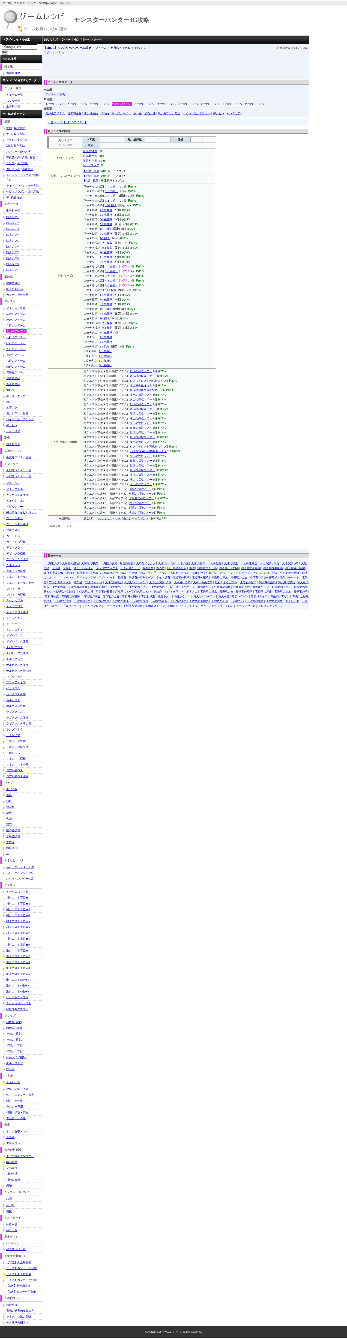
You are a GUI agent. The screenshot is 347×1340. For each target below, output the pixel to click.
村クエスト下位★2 (18, 903)
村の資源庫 (13, 1179)
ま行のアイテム (188, 104)
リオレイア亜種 (16, 741)
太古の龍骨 (198, 563)
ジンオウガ (13, 588)
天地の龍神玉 (113, 582)
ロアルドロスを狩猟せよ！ (146, 380)
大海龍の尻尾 (109, 563)
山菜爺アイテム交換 (18, 457)
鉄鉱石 (122, 577)
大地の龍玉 (231, 563)
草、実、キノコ (121, 113)
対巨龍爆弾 (127, 563)
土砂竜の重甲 (178, 601)
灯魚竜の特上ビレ (65, 591)
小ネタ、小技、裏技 (18, 1316)
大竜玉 (67, 568)
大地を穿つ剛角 (269, 563)
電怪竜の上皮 (238, 577)
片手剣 (10, 140)
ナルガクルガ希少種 (18, 670)
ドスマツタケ (112, 606)
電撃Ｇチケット (289, 577)
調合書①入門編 (229, 568)
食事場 (10, 1137)
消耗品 (105, 113)
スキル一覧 (13, 100)
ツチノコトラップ (238, 573)
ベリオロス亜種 (16, 694)
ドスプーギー (71, 606)
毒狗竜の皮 (52, 596)
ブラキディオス (16, 682)
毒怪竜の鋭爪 (208, 591)
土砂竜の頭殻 (255, 601)
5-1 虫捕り (106, 224)
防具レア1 (12, 217)
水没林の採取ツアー (142, 376)
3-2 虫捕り (111, 200)
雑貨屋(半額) (90, 155)
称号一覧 (11, 1230)
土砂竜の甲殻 (101, 601)
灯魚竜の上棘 (241, 587)
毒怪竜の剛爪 (244, 591)
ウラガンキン (14, 518)
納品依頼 (11, 1162)
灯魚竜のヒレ (142, 591)
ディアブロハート (104, 577)
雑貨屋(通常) (90, 151)
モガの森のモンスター (20, 1156)
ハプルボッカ (14, 676)
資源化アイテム (55, 113)
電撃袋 (78, 582)
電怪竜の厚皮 (219, 577)
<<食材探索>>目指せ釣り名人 (148, 451)
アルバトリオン (16, 500)
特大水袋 (223, 596)
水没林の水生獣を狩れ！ (145, 390)
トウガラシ (230, 582)
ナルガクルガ (14, 659)
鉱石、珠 (150, 113)
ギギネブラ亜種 (16, 553)
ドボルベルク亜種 (17, 641)
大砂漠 (10, 842)
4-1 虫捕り (106, 233)
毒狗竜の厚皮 (92, 596)
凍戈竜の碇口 (248, 582)
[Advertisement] (128, 65)
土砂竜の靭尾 (219, 601)
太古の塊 (182, 563)
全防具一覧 (13, 106)
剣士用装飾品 (14, 289)
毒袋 (295, 596)
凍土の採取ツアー (141, 394)
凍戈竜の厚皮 (60, 587)
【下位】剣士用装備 (18, 1262)
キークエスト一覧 (17, 891)
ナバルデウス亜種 (17, 653)
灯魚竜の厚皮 (222, 587)
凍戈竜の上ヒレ (138, 587)
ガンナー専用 (14, 1106)
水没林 (10, 807)
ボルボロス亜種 (16, 706)
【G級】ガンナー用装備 (21, 1291)
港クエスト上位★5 (18, 974)
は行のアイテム (166, 104)
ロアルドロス (14, 770)
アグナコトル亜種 (17, 494)
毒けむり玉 (148, 596)
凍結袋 (157, 591)
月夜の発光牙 (189, 573)
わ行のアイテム (254, 104)
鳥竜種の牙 (111, 573)
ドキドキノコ (189, 591)
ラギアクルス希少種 (18, 723)
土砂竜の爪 (237, 601)
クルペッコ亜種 (16, 571)
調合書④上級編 (295, 568)
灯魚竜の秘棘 (104, 591)
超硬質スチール (207, 568)
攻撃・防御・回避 (17, 1089)
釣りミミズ (105, 518)
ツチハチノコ (260, 573)
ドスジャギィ (14, 618)
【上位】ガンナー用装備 (21, 1280)
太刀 (9, 134)
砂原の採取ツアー (141, 371)
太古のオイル (166, 563)
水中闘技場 (13, 836)
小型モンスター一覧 (18, 476)
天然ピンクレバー (135, 582)
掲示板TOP (13, 73)
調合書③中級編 (273, 568)
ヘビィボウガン (16, 191)
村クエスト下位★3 (18, 909)
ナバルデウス (14, 647)
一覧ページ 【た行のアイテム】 (67, 122)
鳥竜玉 (97, 573)
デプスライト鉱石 (159, 577)
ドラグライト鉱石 (222, 606)
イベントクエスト (17, 997)
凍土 (9, 812)
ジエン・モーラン (17, 576)
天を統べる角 (182, 582)
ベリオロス (13, 688)
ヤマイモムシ (123, 518)
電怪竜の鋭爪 (181, 577)
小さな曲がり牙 (130, 568)
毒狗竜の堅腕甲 (71, 596)
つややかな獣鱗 (289, 573)
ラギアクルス (14, 711)
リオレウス (13, 752)
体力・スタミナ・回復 (20, 1094)
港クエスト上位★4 (18, 968)
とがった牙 (171, 591)
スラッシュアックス (18, 175)
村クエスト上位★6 (18, 927)
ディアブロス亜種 (17, 612)
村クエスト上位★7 (18, 933)
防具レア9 (12, 264)
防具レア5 (12, 240)
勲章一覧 (11, 1224)
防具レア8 (12, 258)
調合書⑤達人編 (53, 573)
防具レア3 (12, 229)
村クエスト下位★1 (18, 897)
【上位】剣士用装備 (18, 1274)
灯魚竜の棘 (86, 591)
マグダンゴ (141, 518)
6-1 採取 (105, 346)
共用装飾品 (13, 283)
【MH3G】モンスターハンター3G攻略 (67, 47)
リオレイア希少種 (17, 747)
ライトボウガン (16, 185)
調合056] (89, 518)
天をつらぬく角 (202, 582)
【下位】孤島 (91, 171)
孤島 (9, 795)
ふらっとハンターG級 (19, 878)
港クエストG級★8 (17, 991)
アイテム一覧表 (55, 94)
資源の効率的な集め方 (20, 1310)
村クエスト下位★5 (18, 921)
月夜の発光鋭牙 (168, 573)
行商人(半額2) (14, 1051)
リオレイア (13, 735)
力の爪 (160, 568)
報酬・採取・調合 (17, 1112)
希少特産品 (91, 113)
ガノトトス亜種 (16, 541)
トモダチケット (199, 606)
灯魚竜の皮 (204, 587)
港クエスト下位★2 (18, 956)
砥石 (218, 582)
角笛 (274, 573)
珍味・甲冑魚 (128, 573)
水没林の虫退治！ (141, 385)
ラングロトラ (14, 729)
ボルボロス (13, 700)
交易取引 (11, 1168)
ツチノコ (219, 573)
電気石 (254, 577)
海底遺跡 (11, 848)
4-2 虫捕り (111, 280)
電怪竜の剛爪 (200, 577)
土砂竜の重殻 (159, 601)
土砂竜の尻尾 (140, 601)
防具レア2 (12, 223)
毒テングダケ (240, 596)
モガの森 (11, 789)
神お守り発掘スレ (17, 1322)
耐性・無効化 (14, 1100)
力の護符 (147, 568)
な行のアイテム (144, 104)
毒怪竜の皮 (226, 591)
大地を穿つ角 (290, 563)
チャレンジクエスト (18, 1003)
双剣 (9, 145)
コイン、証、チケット (197, 113)
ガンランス (13, 169)
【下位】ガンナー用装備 (21, 1268)
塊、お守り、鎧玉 (169, 113)
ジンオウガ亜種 (16, 594)
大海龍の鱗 (52, 563)
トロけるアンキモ (269, 606)
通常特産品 (74, 113)
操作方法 (19, 128)
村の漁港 (11, 1173)
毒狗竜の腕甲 (130, 596)
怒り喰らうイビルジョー (21, 512)
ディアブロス (14, 606)
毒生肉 (274, 596)
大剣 (9, 128)
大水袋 (56, 568)
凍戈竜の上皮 (118, 587)
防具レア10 (13, 270)
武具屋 (10, 1069)
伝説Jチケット (93, 582)
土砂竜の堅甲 (82, 601)
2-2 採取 (107, 243)
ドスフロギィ (14, 629)
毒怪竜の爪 (301, 591)
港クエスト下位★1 (18, 950)
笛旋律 (34, 157)
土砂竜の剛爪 (120, 601)
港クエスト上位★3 (18, 962)
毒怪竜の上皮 (282, 591)
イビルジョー (14, 506)
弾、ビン (218, 113)
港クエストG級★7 (17, 985)
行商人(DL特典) (16, 1057)
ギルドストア (91, 165)
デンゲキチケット (60, 582)
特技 (9, 1211)
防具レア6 (12, 246)
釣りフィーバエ (64, 577)
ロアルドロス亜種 (17, 776)
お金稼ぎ (11, 1305)
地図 (192, 568)
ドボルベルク (14, 635)
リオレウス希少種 (17, 764)
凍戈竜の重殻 (98, 587)
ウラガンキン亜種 (17, 524)
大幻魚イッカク (146, 563)
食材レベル (13, 1143)
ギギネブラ (13, 547)
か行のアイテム (77, 104)
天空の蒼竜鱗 (269, 577)
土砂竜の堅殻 (62, 601)
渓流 (9, 824)
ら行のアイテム (232, 104)
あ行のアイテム (55, 104)
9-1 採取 (107, 247)
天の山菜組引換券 (160, 582)
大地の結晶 (214, 563)
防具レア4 (12, 234)
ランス (10, 163)
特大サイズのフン (204, 596)
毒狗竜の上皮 (111, 596)
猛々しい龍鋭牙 (83, 568)
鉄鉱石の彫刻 (137, 577)
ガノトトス (13, 536)
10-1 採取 (111, 205)
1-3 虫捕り (106, 257)
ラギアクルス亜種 (17, 717)
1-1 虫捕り (111, 186)
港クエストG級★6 (17, 979)
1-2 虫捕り (106, 252)
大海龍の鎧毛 (70, 563)
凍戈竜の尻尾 (79, 587)
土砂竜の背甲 (274, 601)
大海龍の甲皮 (89, 563)
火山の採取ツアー (141, 399)
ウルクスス (13, 530)
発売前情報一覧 (16, 1249)
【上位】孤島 (91, 176)
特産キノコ (164, 596)
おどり (10, 1205)
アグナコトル (14, 489)
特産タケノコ (182, 596)
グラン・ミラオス (17, 559)
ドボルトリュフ (177, 606)
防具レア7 (12, 252)
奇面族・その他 (16, 1118)
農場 (9, 1185)
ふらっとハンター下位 (20, 867)
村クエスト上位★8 (18, 938)
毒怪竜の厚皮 (263, 591)
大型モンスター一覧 (18, 470)
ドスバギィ (13, 624)
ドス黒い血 (292, 601)
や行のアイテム (210, 104)
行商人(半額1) (91, 160)
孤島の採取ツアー (141, 428)
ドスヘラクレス (92, 606)
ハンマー (11, 151)
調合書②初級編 (251, 568)
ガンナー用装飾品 (17, 294)
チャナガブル (14, 600)
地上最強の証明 (176, 568)
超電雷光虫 (83, 573)
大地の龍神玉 (249, 563)
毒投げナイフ (259, 596)
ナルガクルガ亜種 (17, 664)
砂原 (9, 801)
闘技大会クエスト (17, 1009)
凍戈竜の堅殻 (286, 582)
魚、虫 (137, 113)
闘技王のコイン (185, 587)
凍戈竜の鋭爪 (267, 582)
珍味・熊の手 (148, 573)
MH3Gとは (13, 1243)
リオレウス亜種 (16, 758)
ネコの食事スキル (17, 1131)
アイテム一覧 (14, 94)
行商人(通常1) (14, 1033)
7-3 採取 (105, 238)
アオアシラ (13, 483)
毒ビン (285, 596)
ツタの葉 (205, 573)
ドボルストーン (155, 606)
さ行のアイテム (99, 104)
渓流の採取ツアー (141, 413)
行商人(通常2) (14, 1039)
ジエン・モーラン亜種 (20, 582)
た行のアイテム (121, 47)
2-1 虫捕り (111, 191)
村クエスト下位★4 (18, 915)
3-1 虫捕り (111, 195)
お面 (9, 1198)
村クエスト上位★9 (18, 944)
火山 (9, 818)
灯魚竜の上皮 (260, 587)
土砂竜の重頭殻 (199, 601)
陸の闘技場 (13, 830)
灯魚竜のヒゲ (123, 591)
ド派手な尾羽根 (133, 606)
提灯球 (70, 573)
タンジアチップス (107, 568)
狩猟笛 (10, 157)
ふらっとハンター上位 (20, 872)
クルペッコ (13, 565)
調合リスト (13, 444)
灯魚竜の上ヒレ (281, 587)
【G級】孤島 (91, 180)
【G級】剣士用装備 (18, 1285)
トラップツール (246, 606)
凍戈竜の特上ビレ (162, 587)
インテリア (234, 113)
